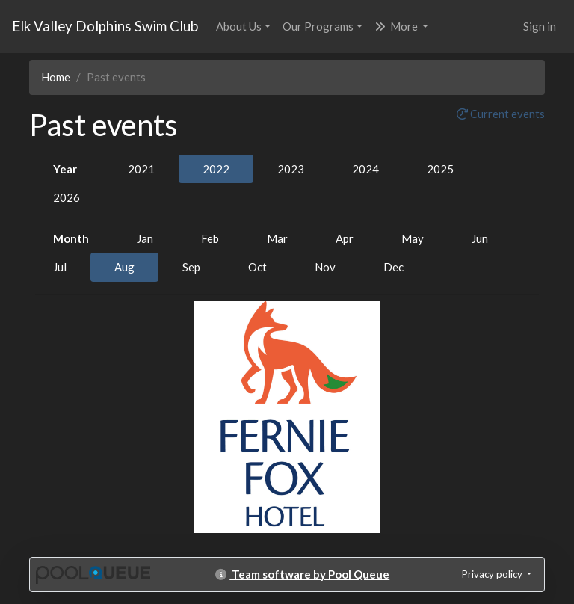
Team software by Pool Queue (302, 574)
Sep (191, 267)
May (412, 238)
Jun (480, 238)
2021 (141, 169)
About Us (239, 26)
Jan (145, 238)
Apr (345, 238)
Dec (393, 267)
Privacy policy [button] (493, 574)
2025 (440, 169)
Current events (501, 113)
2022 (216, 169)
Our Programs (318, 26)
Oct (257, 267)
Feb (210, 238)
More (397, 26)
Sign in (539, 26)
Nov (325, 267)
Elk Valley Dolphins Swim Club (105, 25)
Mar (277, 238)
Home (55, 77)
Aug (124, 267)
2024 (365, 169)
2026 (66, 197)
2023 (290, 169)
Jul (60, 267)
